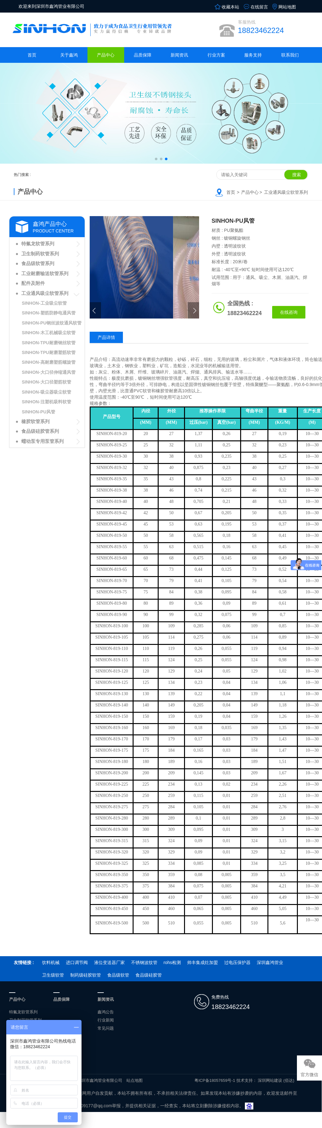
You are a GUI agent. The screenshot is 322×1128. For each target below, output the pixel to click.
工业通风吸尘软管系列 (286, 192)
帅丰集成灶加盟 (202, 962)
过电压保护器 (237, 962)
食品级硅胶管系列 (40, 431)
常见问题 (106, 1028)
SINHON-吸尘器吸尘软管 (46, 392)
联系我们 (290, 54)
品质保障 (142, 54)
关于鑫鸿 (69, 54)
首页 (32, 54)
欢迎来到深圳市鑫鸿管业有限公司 (51, 6)
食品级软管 (118, 975)
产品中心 (105, 54)
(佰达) (288, 1080)
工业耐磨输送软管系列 (44, 273)
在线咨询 (289, 312)
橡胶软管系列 (35, 421)
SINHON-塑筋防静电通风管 (49, 312)
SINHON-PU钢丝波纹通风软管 (52, 322)
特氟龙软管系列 (37, 243)
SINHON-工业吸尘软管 (44, 303)
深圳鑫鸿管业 (270, 962)
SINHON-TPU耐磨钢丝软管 (49, 342)
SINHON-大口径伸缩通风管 (49, 372)
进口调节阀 (77, 962)
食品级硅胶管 (148, 975)
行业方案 (216, 54)
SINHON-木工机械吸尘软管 (49, 332)
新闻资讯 (179, 54)
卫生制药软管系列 (40, 253)
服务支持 (253, 54)
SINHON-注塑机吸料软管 (46, 401)
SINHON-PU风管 (38, 411)
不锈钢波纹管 (144, 962)
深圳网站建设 (270, 1080)
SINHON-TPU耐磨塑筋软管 (49, 352)
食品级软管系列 (37, 263)
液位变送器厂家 (109, 962)
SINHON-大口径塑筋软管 (46, 381)
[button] (156, 159)
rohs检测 (172, 962)
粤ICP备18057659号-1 (214, 1080)
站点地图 (134, 1080)
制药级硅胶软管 (85, 975)
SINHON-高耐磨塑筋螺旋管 (49, 362)
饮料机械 (51, 962)
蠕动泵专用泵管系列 (42, 441)
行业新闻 (106, 1020)
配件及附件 (33, 283)
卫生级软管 (53, 975)
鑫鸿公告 (106, 1012)
